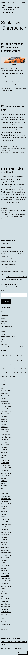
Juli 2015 (4, 537)
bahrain (14, 86)
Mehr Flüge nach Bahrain (8, 264)
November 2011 (6, 606)
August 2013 (5, 565)
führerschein (4, 90)
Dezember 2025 (6, 391)
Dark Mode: (22, 653)
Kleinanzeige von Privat (8, 336)
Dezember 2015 (6, 524)
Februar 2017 (5, 491)
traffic (6, 218)
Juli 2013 (4, 568)
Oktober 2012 (5, 583)
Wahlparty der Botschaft (8, 259)
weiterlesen (10, 140)
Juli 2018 (4, 447)
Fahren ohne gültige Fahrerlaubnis (18, 88)
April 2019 (4, 424)
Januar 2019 (5, 432)
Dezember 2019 (6, 403)
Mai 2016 (4, 511)
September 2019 (6, 411)
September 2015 (6, 532)
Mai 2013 (4, 570)
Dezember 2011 (6, 604)
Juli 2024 (4, 398)
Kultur (3, 339)
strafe (2, 218)
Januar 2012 (5, 601)
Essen (3, 331)
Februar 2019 (5, 429)
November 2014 (6, 552)
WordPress (19, 648)
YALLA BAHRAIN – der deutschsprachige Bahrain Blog (14, 641)
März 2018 (4, 457)
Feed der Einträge (6, 624)
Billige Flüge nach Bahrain (9, 261)
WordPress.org (5, 629)
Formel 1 (3, 334)
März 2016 (4, 516)
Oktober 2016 (5, 501)
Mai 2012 (4, 591)
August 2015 (5, 534)
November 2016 (6, 499)
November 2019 (6, 406)
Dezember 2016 (6, 496)
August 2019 (5, 414)
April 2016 (4, 514)
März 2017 (4, 488)
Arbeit (17, 84)
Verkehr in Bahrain (12, 284)
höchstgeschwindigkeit (13, 216)
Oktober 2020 (5, 401)
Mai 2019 (4, 421)
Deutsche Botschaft (7, 326)
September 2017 (6, 473)
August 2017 (5, 475)
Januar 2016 (5, 522)
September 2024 (6, 396)
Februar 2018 (5, 460)
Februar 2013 (5, 573)
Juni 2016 (4, 509)
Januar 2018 (5, 463)
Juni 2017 (4, 481)
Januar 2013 (5, 576)
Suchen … (4, 291)
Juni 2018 (4, 450)
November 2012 (6, 581)
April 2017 (4, 486)
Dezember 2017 (6, 465)
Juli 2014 (4, 560)
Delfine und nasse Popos (15, 282)
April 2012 (4, 594)
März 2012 (4, 596)
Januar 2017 (5, 493)
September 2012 (6, 586)
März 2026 (4, 388)
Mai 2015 (4, 542)
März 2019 (4, 427)
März (3, 381)
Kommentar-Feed (6, 627)
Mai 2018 (4, 452)
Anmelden (4, 622)
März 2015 (4, 545)
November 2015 (6, 527)
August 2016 (5, 506)
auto (13, 214)
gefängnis (3, 216)
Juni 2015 (4, 540)
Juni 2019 (4, 419)
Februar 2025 (5, 393)
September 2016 (6, 504)
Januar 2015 (5, 550)
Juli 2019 (4, 416)
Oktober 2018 (5, 439)
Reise (2, 342)
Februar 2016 (5, 519)
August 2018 (5, 445)
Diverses (3, 329)
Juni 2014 (4, 563)
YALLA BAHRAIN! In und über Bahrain (12, 347)
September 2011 (6, 612)
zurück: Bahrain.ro (6, 244)
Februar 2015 (5, 547)
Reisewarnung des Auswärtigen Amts (12, 251)
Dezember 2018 (6, 434)
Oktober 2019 (5, 409)
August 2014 (5, 558)
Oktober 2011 (5, 609)
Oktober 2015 (5, 529)
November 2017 (6, 468)
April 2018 (4, 455)
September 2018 (6, 442)
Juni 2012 (4, 588)
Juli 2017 (4, 478)
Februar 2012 (5, 599)
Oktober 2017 (5, 470)
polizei (21, 216)
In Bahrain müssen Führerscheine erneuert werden (12, 47)
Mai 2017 (4, 483)
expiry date (15, 152)
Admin (3, 311)
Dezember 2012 (6, 578)
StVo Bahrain (11, 90)
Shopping (4, 344)
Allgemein (12, 84)
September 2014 (6, 555)
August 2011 (5, 614)
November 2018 (6, 437)
